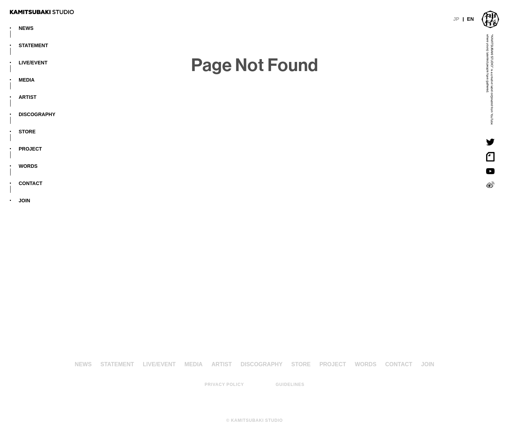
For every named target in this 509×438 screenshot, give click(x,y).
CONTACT (30, 182)
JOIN (24, 200)
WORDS (28, 165)
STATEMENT (33, 45)
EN (470, 18)
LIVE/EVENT (33, 62)
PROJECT (30, 148)
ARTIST (28, 96)
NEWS (26, 27)
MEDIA (26, 79)
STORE (27, 131)
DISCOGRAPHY (37, 114)
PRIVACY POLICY (224, 384)
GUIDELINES (290, 384)
